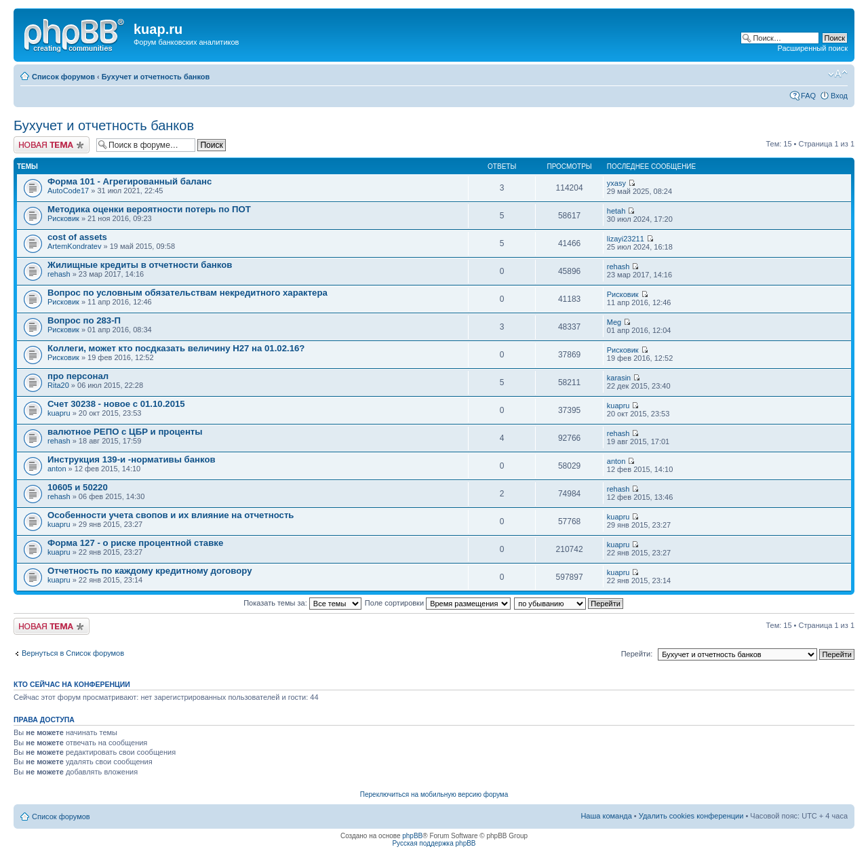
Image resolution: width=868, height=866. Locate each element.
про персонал (77, 376)
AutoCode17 (68, 190)
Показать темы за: (302, 603)
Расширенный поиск (812, 48)
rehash (59, 274)
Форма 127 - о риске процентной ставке (135, 543)
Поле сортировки (438, 603)
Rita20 (58, 385)
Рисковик (63, 218)
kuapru (59, 413)
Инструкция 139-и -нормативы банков (131, 459)
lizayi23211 (625, 239)
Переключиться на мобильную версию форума (434, 794)
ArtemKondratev (74, 246)
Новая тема (52, 144)
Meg (614, 322)
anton (56, 469)
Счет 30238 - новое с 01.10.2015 (116, 404)
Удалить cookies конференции (691, 816)
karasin (619, 378)
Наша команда (605, 816)
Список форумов (63, 77)
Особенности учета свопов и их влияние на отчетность (170, 515)
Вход (839, 96)
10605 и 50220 (77, 487)
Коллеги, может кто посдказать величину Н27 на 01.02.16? (175, 348)
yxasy (616, 183)
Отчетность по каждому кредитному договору (149, 571)
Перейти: (637, 654)
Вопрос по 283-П (84, 320)
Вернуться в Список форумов (73, 653)
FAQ (808, 96)
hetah (616, 211)
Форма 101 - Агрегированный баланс (129, 181)
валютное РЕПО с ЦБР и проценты (125, 432)
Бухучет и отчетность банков (156, 77)
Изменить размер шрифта (838, 74)
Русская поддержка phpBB (433, 843)
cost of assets (77, 237)
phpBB (412, 836)
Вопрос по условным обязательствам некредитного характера (187, 293)
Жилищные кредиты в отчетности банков (139, 265)
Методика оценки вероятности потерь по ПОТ (149, 209)
